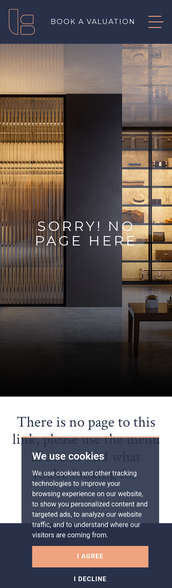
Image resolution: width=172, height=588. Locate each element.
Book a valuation (93, 22)
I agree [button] (90, 568)
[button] (149, 22)
